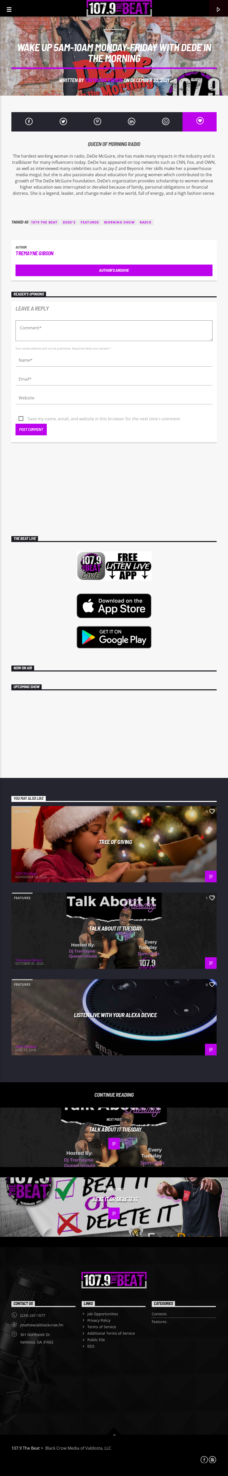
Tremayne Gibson (104, 80)
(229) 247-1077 (32, 1315)
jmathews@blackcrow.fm (41, 1325)
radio (145, 222)
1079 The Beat (26, 873)
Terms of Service (101, 1326)
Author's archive (114, 270)
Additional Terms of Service (111, 1333)
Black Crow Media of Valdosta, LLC (77, 1448)
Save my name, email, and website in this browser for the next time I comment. (104, 419)
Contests (159, 1313)
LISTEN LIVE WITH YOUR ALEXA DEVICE (115, 1014)
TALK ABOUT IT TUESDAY (115, 928)
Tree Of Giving (115, 841)
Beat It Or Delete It (115, 1199)
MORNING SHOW (119, 222)
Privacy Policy (98, 1320)
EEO (90, 1346)
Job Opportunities (102, 1313)
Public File (96, 1339)
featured (90, 222)
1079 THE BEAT (44, 222)
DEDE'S (69, 222)
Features (113, 34)
